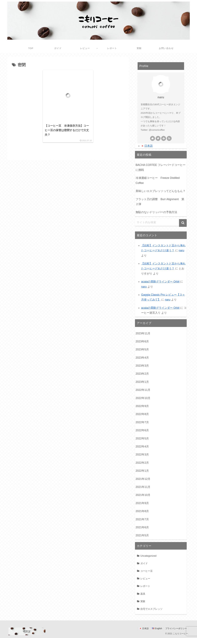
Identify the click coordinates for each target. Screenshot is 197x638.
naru (161, 97)
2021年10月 (143, 495)
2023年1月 (142, 381)
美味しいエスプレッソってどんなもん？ (160, 191)
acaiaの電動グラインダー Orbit (160, 281)
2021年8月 (142, 511)
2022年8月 (142, 414)
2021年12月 (143, 478)
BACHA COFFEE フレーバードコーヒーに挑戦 (160, 167)
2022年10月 (143, 398)
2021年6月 (142, 527)
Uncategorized (148, 555)
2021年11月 (143, 486)
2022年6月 (142, 430)
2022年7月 (142, 422)
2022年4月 (142, 446)
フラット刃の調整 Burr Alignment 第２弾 (160, 202)
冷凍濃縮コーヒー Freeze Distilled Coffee (158, 180)
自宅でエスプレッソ (151, 608)
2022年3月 (142, 454)
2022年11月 (143, 389)
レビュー (145, 578)
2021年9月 (142, 503)
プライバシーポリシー (176, 628)
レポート (145, 586)
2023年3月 (142, 365)
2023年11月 (143, 333)
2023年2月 (142, 373)
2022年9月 (142, 406)
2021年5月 (142, 535)
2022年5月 (142, 438)
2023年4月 (142, 357)
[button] (183, 223)
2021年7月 (142, 519)
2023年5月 (142, 349)
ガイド (144, 563)
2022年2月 (142, 462)
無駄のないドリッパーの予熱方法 (156, 212)
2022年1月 (142, 470)
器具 (142, 593)
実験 (142, 601)
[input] (161, 222)
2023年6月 (142, 341)
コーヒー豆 (146, 570)
